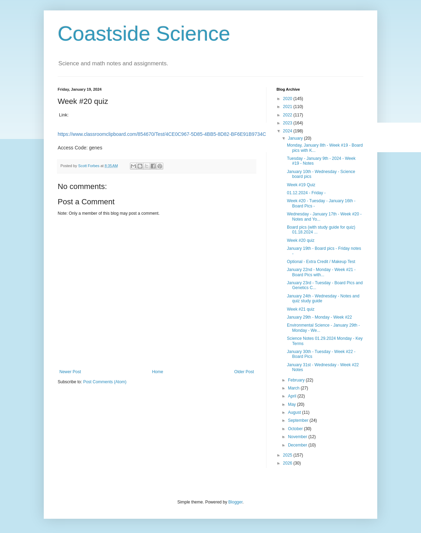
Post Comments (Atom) (104, 381)
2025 (288, 455)
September (298, 420)
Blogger (235, 502)
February (297, 380)
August (295, 412)
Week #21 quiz (300, 309)
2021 (288, 106)
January (296, 138)
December (298, 445)
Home (157, 371)
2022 (288, 115)
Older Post (244, 371)
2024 (288, 131)
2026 (288, 463)
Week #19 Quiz (301, 184)
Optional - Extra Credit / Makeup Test (321, 261)
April (292, 396)
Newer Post (70, 371)
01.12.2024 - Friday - (306, 192)
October (296, 428)
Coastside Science (144, 33)
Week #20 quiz (300, 240)
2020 (288, 98)
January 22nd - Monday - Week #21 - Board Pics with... (321, 272)
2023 (288, 123)
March (294, 388)
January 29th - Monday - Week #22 (319, 317)
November (298, 436)
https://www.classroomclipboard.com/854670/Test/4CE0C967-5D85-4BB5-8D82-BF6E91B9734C (162, 134)
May (292, 404)
